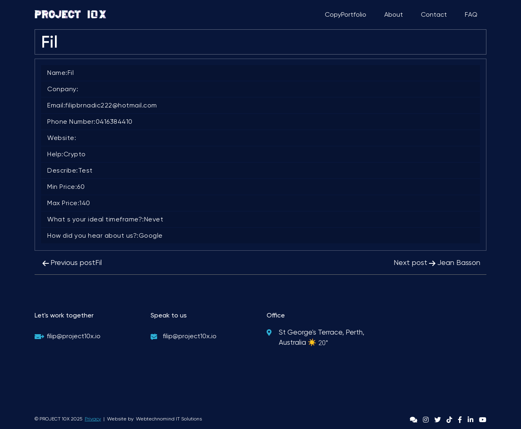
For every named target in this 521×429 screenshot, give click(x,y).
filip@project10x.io (74, 336)
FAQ (471, 14)
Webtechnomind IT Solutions (169, 419)
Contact (434, 14)
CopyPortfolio (345, 14)
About (393, 14)
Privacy (93, 419)
